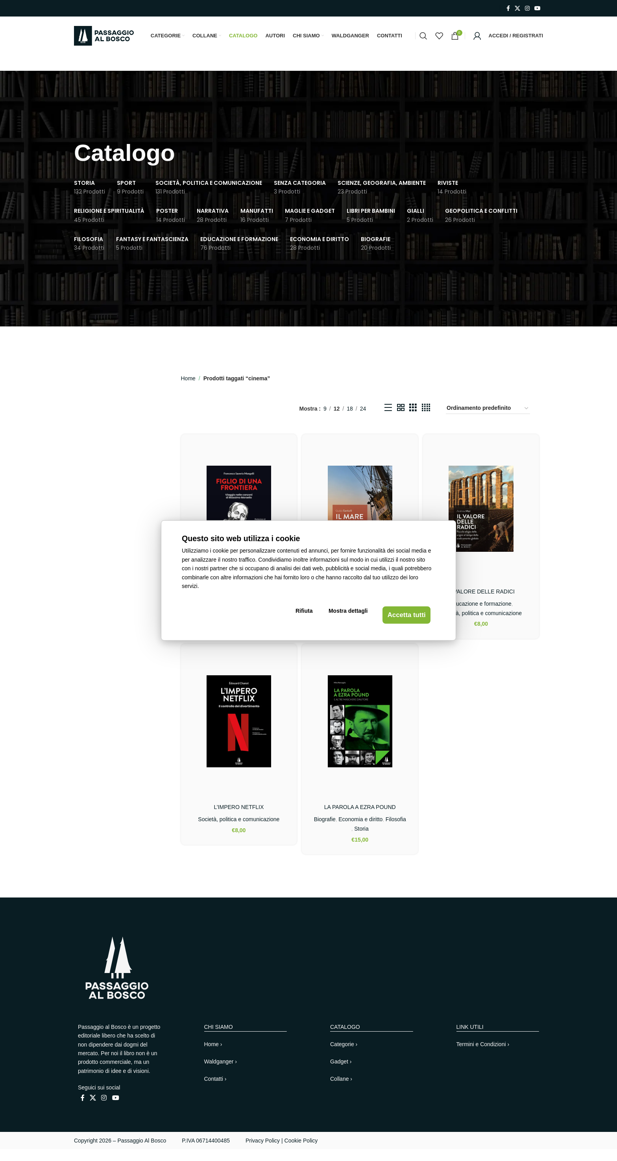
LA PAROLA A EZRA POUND (360, 819)
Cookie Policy (301, 1152)
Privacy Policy (263, 1152)
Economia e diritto (371, 831)
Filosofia (351, 840)
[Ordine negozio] (488, 421)
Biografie (336, 831)
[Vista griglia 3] (413, 421)
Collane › (341, 1090)
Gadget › (340, 1073)
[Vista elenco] (388, 421)
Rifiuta (311, 616)
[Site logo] (104, 42)
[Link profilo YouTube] (537, 8)
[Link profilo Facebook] (508, 8)
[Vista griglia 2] (401, 421)
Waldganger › (220, 1073)
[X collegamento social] (517, 8)
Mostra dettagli (346, 616)
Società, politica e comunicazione (482, 624)
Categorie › (343, 1056)
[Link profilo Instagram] (527, 8)
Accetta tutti (401, 616)
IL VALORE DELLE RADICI (482, 602)
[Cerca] (423, 42)
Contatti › (215, 1090)
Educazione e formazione (481, 615)
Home (188, 391)
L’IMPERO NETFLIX (238, 819)
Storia (371, 840)
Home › (213, 1056)
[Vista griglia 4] (426, 421)
